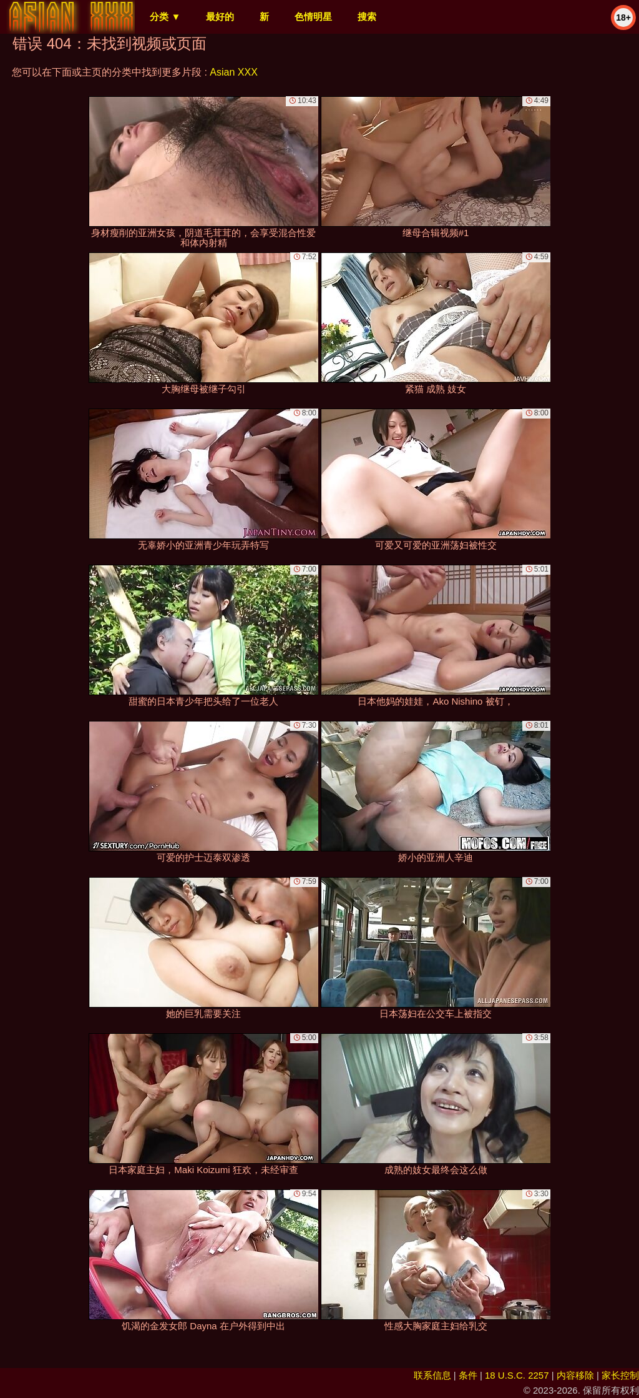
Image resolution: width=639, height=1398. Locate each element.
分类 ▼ (165, 16)
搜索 (367, 16)
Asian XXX (233, 72)
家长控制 (620, 1375)
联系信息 (432, 1375)
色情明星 (313, 16)
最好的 (220, 16)
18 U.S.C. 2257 (517, 1375)
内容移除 (575, 1375)
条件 (468, 1375)
